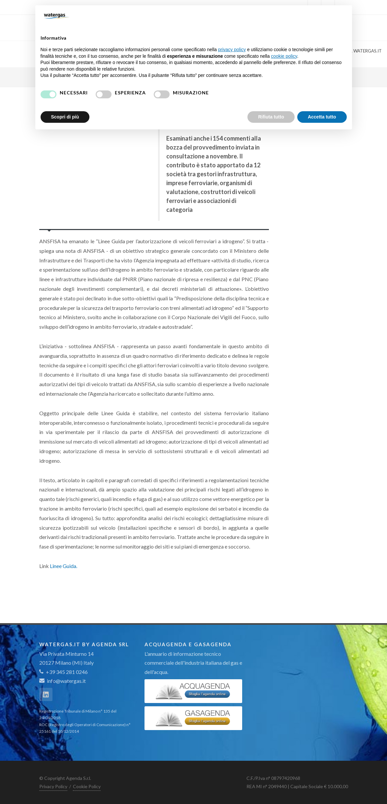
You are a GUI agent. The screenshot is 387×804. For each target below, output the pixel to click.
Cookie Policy (87, 786)
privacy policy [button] (232, 49)
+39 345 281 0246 (63, 672)
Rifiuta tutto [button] (271, 116)
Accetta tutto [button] (322, 116)
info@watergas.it (66, 681)
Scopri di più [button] (65, 116)
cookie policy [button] (284, 56)
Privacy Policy (53, 786)
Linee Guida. (63, 566)
